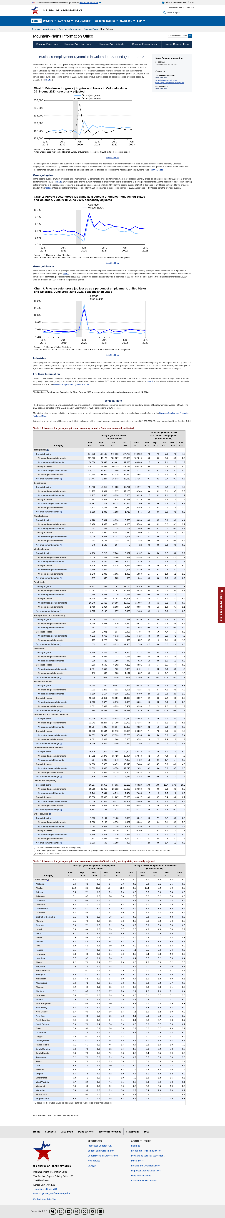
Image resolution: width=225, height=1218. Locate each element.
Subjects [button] (48, 20)
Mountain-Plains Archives (144, 44)
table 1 (48, 188)
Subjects (50, 1131)
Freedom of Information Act (146, 1150)
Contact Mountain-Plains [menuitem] (177, 44)
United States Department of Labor (178, 2)
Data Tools (67, 1131)
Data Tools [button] (64, 20)
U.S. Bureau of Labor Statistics (61, 10)
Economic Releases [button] (105, 20)
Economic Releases (109, 1131)
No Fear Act (94, 1160)
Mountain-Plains (91, 29)
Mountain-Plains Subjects (111, 44)
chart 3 (66, 274)
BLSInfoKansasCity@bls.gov (166, 80)
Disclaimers (137, 1160)
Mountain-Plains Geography (77, 44)
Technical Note (156, 170)
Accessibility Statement (144, 1180)
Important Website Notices (146, 1170)
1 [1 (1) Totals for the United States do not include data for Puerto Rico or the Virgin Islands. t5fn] (47, 880)
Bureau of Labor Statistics (44, 29)
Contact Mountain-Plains (45, 1199)
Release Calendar (176, 7)
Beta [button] (140, 20)
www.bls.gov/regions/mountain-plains (169, 83)
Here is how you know (89, 2)
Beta (146, 1131)
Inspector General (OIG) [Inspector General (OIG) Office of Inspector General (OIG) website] (100, 1145)
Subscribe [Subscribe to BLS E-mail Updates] (189, 7)
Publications (86, 1131)
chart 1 (48, 80)
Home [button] (35, 20)
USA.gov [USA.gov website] (92, 1165)
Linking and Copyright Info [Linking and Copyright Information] (145, 1165)
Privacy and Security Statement (148, 1155)
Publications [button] (82, 20)
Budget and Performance (101, 1150)
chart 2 (59, 182)
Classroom (132, 1131)
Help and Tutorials (141, 1175)
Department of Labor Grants (103, 1155)
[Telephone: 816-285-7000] (58, 1189)
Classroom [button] (126, 20)
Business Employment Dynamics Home (71, 384)
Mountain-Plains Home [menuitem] (47, 44)
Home (36, 1131)
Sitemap (135, 1145)
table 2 (150, 381)
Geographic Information (70, 29)
